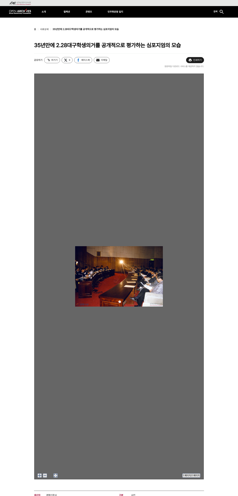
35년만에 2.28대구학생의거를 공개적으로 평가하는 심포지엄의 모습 (86, 29)
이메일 (101, 60)
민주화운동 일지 (115, 11)
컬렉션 (67, 11)
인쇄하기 (195, 60)
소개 (44, 11)
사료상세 (44, 29)
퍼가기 (52, 60)
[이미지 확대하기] (39, 475)
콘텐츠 (89, 11)
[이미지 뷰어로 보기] (55, 475)
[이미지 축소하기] (45, 475)
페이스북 (83, 60)
